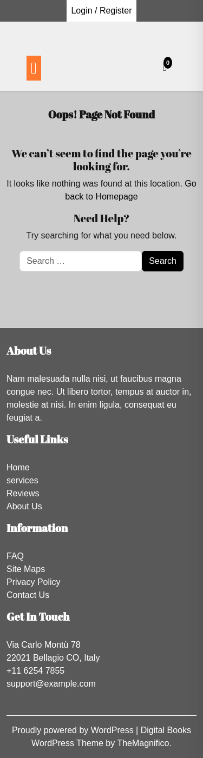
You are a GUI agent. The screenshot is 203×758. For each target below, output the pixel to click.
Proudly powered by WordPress (74, 730)
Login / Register (101, 10)
